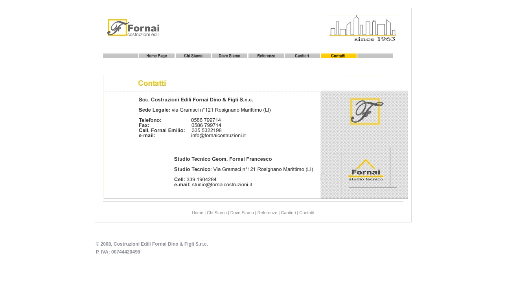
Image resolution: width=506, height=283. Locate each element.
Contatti (306, 212)
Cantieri (288, 212)
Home (197, 212)
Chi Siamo (217, 212)
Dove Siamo (242, 212)
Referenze (268, 212)
